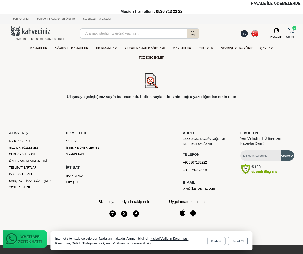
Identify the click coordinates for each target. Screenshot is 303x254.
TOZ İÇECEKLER (151, 57)
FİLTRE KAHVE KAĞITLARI (145, 48)
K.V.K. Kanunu (19, 141)
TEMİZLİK (206, 48)
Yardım (71, 141)
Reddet (216, 241)
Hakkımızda (74, 176)
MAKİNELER (182, 48)
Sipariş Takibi (76, 154)
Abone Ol (287, 155)
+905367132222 (195, 162)
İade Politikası (20, 174)
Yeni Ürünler (19, 187)
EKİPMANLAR (106, 48)
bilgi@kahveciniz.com (199, 188)
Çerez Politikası (22, 154)
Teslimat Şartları (23, 167)
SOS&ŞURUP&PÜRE (236, 48)
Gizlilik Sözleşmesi (24, 147)
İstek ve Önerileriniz (82, 147)
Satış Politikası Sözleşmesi (30, 181)
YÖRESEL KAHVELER (71, 48)
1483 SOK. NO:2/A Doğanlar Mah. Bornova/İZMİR (204, 141)
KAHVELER (38, 48)
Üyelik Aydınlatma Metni (28, 161)
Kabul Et (238, 241)
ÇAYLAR (266, 48)
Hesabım (276, 36)
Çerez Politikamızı (116, 243)
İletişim (72, 182)
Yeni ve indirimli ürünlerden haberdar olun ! (260, 141)
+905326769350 (195, 170)
